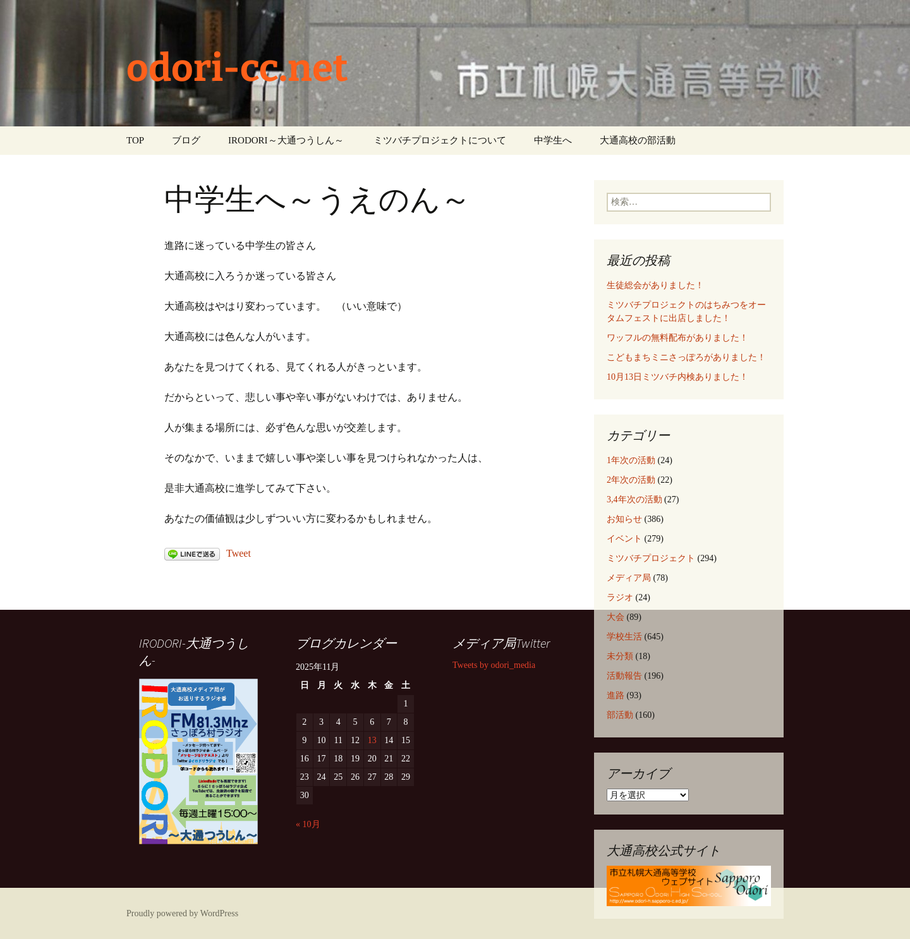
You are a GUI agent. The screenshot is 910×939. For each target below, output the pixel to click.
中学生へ (553, 140)
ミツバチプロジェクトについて (439, 140)
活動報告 (624, 676)
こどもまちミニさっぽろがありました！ (686, 357)
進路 (615, 695)
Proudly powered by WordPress (182, 913)
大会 (615, 617)
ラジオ (620, 597)
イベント (624, 538)
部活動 (620, 715)
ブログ (186, 140)
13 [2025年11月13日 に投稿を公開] (372, 740)
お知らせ (624, 519)
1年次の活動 (631, 460)
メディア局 (629, 578)
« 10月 (308, 824)
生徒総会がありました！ (655, 285)
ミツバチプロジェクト (651, 558)
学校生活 (624, 636)
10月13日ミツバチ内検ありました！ (677, 377)
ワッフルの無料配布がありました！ (677, 337)
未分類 (620, 656)
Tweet (238, 553)
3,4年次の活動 (634, 499)
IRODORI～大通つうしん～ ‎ (287, 140)
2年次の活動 (631, 480)
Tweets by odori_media (493, 665)
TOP (135, 140)
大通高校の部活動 (638, 140)
